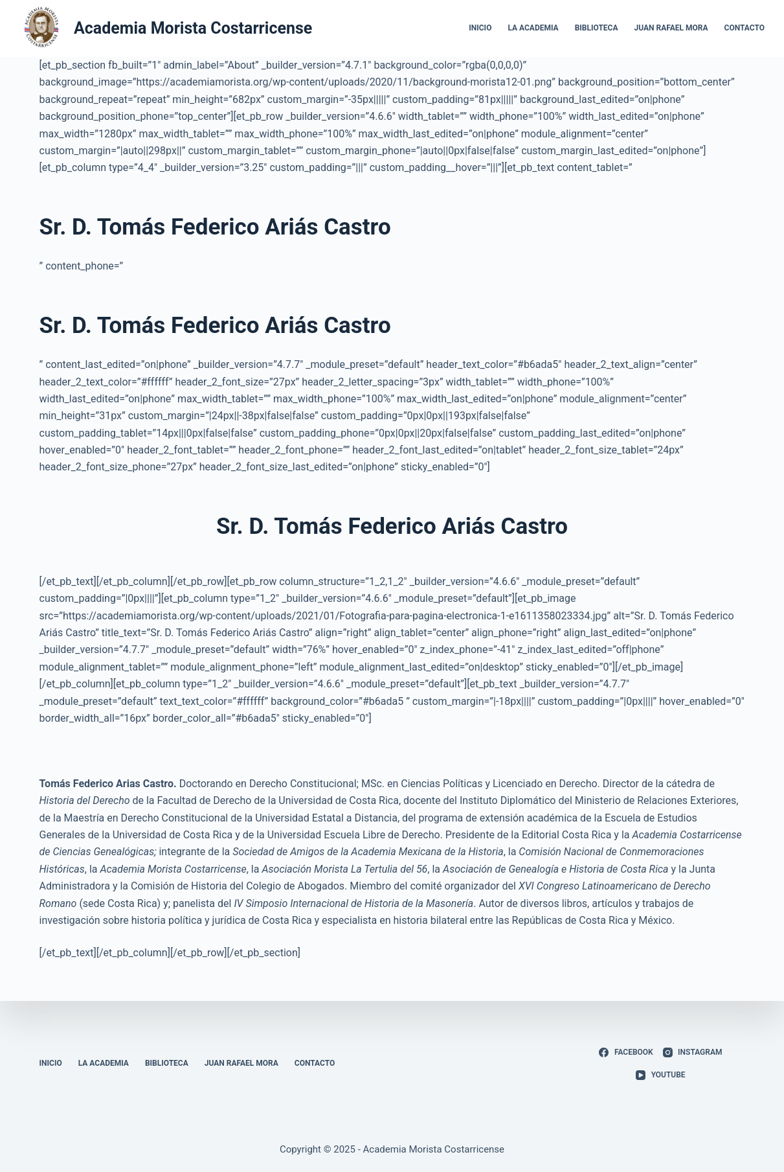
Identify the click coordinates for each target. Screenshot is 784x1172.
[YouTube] (660, 1075)
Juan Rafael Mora (671, 27)
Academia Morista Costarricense (193, 28)
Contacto (744, 27)
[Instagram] (692, 1052)
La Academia (533, 27)
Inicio (480, 27)
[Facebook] (626, 1052)
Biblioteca (596, 27)
